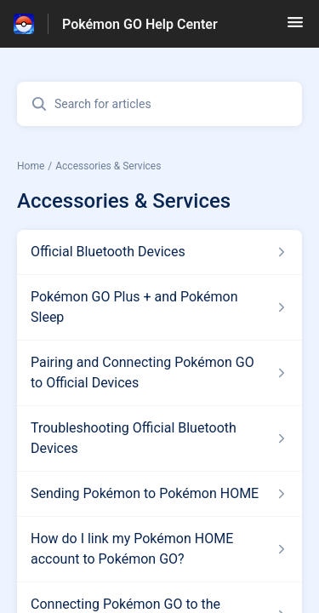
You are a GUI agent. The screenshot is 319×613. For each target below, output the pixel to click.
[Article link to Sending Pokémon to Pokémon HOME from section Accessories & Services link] (159, 494)
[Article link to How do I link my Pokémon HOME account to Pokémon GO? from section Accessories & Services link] (159, 549)
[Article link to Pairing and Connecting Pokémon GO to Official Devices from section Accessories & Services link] (159, 372)
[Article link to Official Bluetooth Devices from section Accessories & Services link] (159, 252)
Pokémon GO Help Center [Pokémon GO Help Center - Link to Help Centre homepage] (140, 24)
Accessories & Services (108, 166)
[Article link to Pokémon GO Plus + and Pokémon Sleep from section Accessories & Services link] (159, 307)
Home (30, 166)
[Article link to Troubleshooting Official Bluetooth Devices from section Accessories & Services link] (159, 438)
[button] (295, 28)
